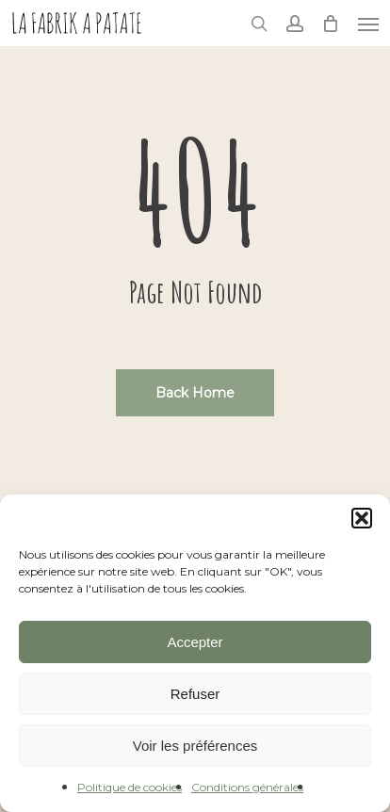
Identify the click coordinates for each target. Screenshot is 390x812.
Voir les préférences (195, 746)
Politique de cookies (129, 787)
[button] (361, 518)
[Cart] (331, 23)
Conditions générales (247, 787)
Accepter (194, 642)
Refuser (195, 694)
